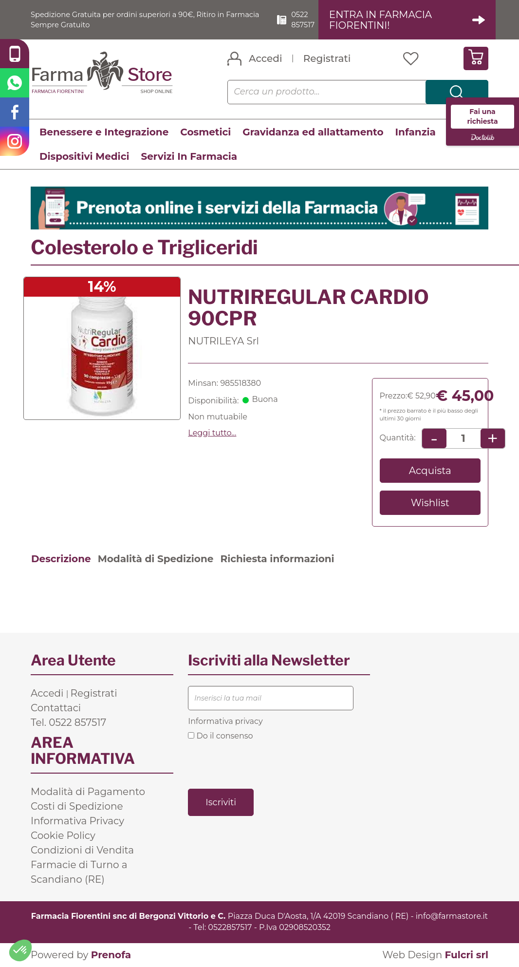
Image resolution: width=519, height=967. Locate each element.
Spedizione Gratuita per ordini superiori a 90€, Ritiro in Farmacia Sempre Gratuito (136, 19)
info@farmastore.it (452, 916)
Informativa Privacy (77, 821)
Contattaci (56, 708)
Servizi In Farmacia (189, 157)
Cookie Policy (63, 836)
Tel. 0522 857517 (68, 723)
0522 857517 (311, 19)
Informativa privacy (225, 721)
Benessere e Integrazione (103, 132)
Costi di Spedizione (77, 807)
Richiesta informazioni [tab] (277, 559)
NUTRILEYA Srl (223, 341)
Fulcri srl (466, 955)
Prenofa (111, 955)
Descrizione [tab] (61, 559)
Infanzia (415, 132)
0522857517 (230, 927)
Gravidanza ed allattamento (312, 132)
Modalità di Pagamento (88, 792)
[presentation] (262, 764)
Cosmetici (205, 132)
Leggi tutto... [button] (212, 432)
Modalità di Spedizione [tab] (156, 559)
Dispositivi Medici (84, 157)
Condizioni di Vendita (82, 850)
